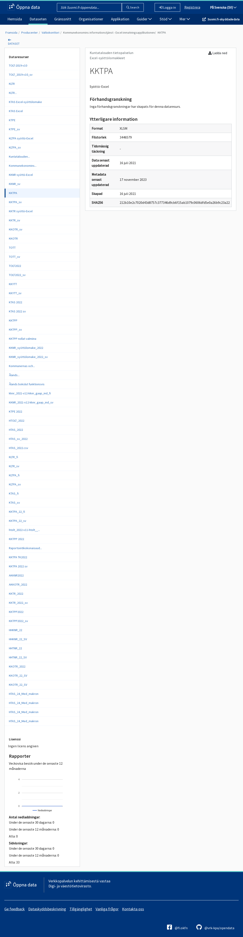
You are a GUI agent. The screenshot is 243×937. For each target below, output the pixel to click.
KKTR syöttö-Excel (21, 211)
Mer (184, 18)
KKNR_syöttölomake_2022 (26, 348)
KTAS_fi (14, 493)
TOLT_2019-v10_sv (21, 75)
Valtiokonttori (50, 32)
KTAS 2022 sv (17, 311)
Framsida (11, 32)
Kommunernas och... (22, 366)
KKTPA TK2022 (18, 557)
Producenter (29, 32)
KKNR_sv (14, 184)
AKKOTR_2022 (18, 584)
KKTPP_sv (15, 329)
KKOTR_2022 (17, 666)
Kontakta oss (133, 908)
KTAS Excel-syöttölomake (25, 102)
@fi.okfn (177, 927)
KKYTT (13, 284)
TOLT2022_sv (17, 275)
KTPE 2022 (15, 411)
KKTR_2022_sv (18, 603)
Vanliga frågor (107, 908)
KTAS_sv (14, 502)
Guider (144, 18)
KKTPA (162, 32)
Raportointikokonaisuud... (25, 548)
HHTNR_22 (15, 648)
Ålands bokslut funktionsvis (27, 384)
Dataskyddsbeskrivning (47, 908)
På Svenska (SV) (223, 7)
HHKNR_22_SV (18, 639)
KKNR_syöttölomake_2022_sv (28, 357)
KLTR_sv (14, 466)
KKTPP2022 (16, 612)
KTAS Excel (16, 111)
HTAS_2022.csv (18, 448)
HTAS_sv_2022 (18, 439)
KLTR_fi (13, 457)
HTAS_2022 (16, 430)
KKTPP (13, 320)
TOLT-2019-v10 (18, 65)
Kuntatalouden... (19, 156)
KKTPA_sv (15, 202)
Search (132, 7)
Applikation (120, 18)
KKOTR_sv (15, 229)
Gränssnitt (62, 18)
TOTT (12, 248)
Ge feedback (14, 908)
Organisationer (91, 18)
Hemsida (14, 18)
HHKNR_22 (15, 630)
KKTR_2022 (16, 594)
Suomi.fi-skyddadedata (224, 19)
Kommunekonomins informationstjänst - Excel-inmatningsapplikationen (109, 32)
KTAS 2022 (15, 302)
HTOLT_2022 (16, 421)
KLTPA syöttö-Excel (21, 138)
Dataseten (38, 18)
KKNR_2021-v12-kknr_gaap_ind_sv (31, 402)
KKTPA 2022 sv (18, 566)
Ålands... (14, 375)
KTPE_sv (14, 129)
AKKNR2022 (16, 575)
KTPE (12, 120)
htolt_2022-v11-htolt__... (24, 530)
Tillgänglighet (80, 908)
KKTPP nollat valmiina (22, 339)
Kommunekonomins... (22, 166)
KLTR (12, 84)
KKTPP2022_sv (18, 621)
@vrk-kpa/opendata (215, 927)
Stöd (166, 18)
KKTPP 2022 (16, 539)
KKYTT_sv (15, 293)
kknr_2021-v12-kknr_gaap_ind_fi (30, 393)
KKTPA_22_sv (17, 521)
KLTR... (13, 93)
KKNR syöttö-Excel (21, 175)
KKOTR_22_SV (18, 675)
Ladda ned (217, 53)
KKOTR (13, 238)
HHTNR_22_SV (18, 657)
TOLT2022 (15, 266)
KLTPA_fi (14, 475)
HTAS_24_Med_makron (23, 694)
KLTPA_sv (15, 147)
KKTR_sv (14, 220)
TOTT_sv (14, 257)
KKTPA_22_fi (17, 512)
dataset (14, 44)
